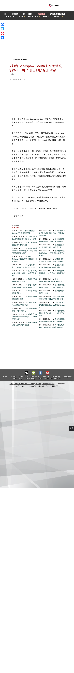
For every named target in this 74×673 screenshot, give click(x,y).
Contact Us (35, 377)
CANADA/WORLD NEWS (57, 14)
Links (39, 378)
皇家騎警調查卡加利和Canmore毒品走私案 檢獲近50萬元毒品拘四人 (25, 250)
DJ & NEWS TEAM (8, 16)
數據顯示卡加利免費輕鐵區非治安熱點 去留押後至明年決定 (24, 316)
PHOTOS (46, 16)
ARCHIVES (57, 16)
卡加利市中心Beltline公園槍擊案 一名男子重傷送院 (24, 273)
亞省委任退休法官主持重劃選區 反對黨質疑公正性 (52, 305)
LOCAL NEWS (41, 14)
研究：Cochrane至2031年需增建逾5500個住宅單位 (24, 259)
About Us (13, 377)
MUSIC (21, 16)
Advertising (56, 377)
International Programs (52, 378)
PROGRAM (14, 14)
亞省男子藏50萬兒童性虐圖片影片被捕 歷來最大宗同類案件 (52, 233)
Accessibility (17, 378)
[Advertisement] (36, 38)
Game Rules (23, 377)
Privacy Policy (30, 378)
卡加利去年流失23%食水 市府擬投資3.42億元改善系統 (52, 253)
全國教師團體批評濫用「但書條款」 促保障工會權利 (52, 313)
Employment (67, 377)
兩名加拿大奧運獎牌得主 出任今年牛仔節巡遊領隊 (52, 273)
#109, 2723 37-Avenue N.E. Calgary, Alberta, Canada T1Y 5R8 (32, 384)
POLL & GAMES (33, 16)
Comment (45, 377)
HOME (4, 14)
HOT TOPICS (27, 14)
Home (5, 377)
